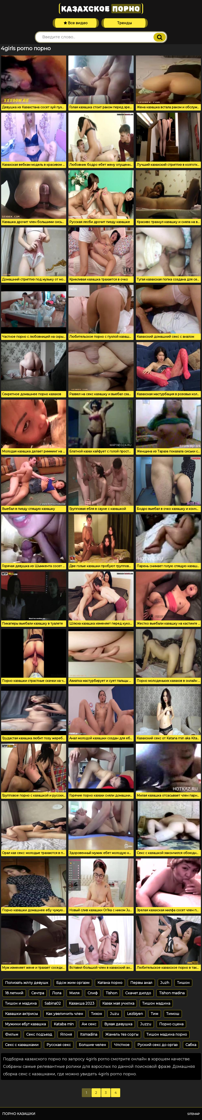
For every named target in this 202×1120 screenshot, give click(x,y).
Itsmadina (88, 1034)
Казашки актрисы (21, 1014)
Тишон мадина (156, 1003)
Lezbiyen (135, 1014)
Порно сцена (171, 1024)
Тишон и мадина (21, 1003)
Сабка (190, 1045)
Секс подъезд (39, 1034)
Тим (154, 1014)
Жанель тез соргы (121, 1034)
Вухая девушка (118, 1024)
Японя (66, 1034)
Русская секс (59, 1045)
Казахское (101, 8)
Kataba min (64, 1024)
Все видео (76, 23)
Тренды (124, 23)
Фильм (11, 1034)
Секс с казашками (22, 1045)
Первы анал (141, 983)
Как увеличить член (64, 1014)
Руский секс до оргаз (157, 1045)
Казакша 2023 (81, 1003)
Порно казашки (18, 1114)
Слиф (93, 993)
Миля (74, 993)
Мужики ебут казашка (25, 1024)
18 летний (14, 993)
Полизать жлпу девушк (26, 983)
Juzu (114, 1014)
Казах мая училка (118, 1003)
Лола (56, 993)
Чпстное (121, 1045)
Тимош (172, 1014)
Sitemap (193, 1114)
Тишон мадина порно (166, 1034)
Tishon (111, 993)
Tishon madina (172, 993)
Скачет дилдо (138, 993)
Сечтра (37, 993)
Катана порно (109, 983)
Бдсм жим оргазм (73, 983)
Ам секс (89, 1024)
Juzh (164, 983)
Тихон (96, 1014)
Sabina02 (53, 1003)
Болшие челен (92, 1045)
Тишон (183, 983)
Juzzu (145, 1024)
